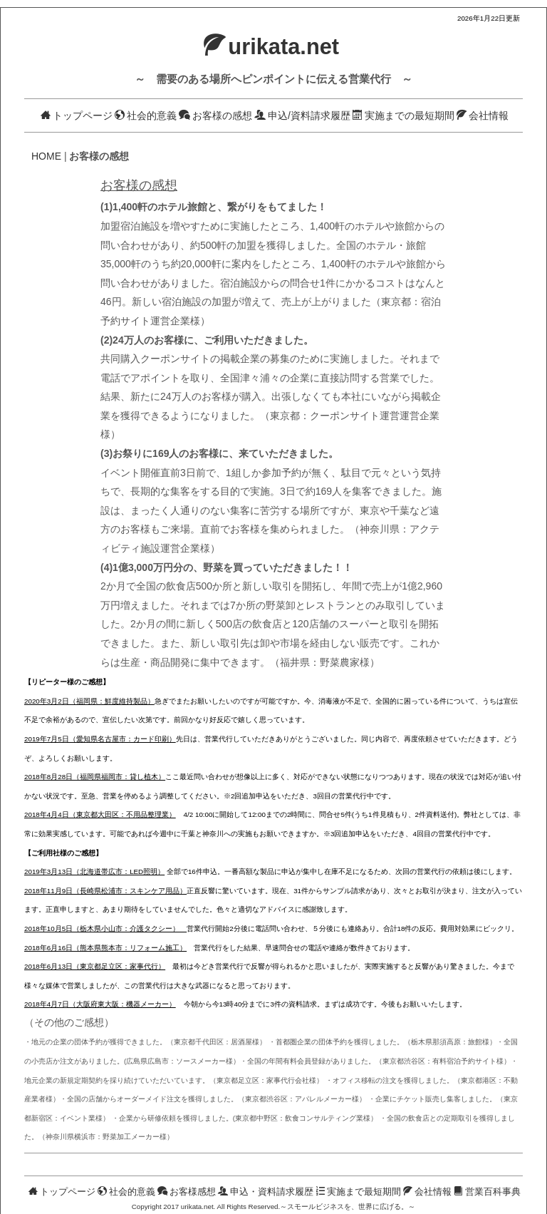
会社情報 (483, 115)
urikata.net (271, 46)
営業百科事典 (487, 1191)
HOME (46, 156)
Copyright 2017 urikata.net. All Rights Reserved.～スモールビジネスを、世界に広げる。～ (274, 1206)
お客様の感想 (215, 115)
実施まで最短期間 (358, 1191)
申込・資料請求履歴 (265, 1191)
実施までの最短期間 (403, 115)
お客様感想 (186, 1191)
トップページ (77, 115)
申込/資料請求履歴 (302, 115)
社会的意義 (146, 115)
